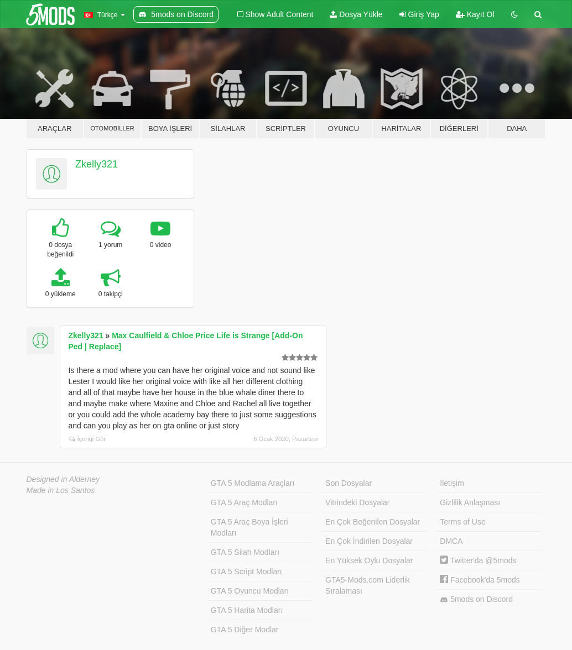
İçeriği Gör (87, 439)
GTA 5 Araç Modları (244, 502)
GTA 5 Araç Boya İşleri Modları (249, 527)
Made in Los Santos (61, 490)
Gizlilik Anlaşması (470, 502)
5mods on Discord (476, 599)
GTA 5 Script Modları (246, 571)
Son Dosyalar (348, 483)
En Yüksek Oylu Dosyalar (369, 560)
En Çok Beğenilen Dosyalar (372, 521)
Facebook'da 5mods (480, 580)
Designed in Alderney (63, 479)
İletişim (452, 483)
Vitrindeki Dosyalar (357, 502)
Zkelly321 (96, 164)
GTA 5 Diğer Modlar (245, 629)
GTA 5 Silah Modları (245, 552)
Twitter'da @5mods (478, 560)
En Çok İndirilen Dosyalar (369, 541)
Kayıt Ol (475, 14)
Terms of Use (462, 521)
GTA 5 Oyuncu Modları (250, 590)
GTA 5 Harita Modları (247, 610)
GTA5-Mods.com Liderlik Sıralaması (367, 585)
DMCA (451, 541)
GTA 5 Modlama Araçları (252, 483)
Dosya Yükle (356, 14)
